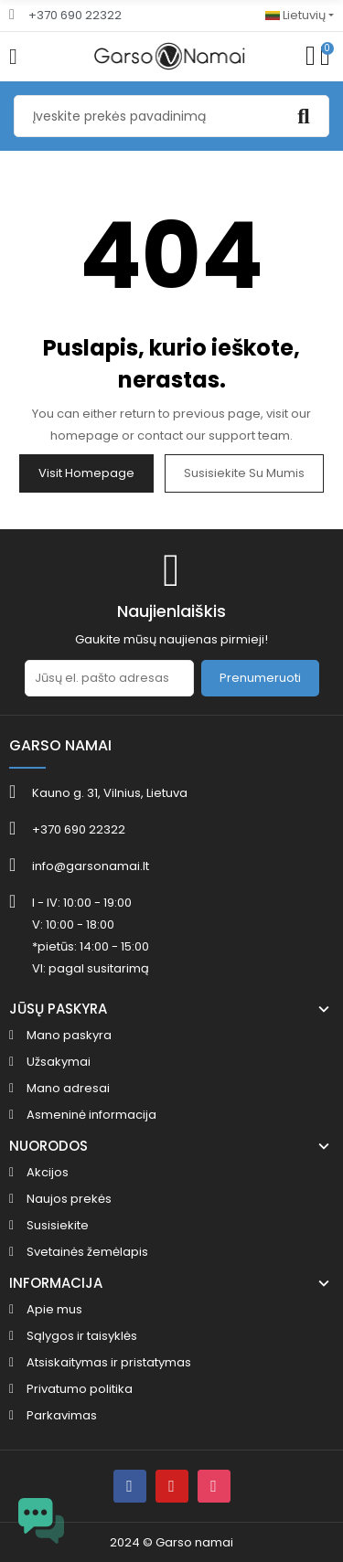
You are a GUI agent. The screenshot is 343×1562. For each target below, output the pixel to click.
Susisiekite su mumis (244, 473)
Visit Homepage (86, 473)
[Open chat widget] (41, 1521)
